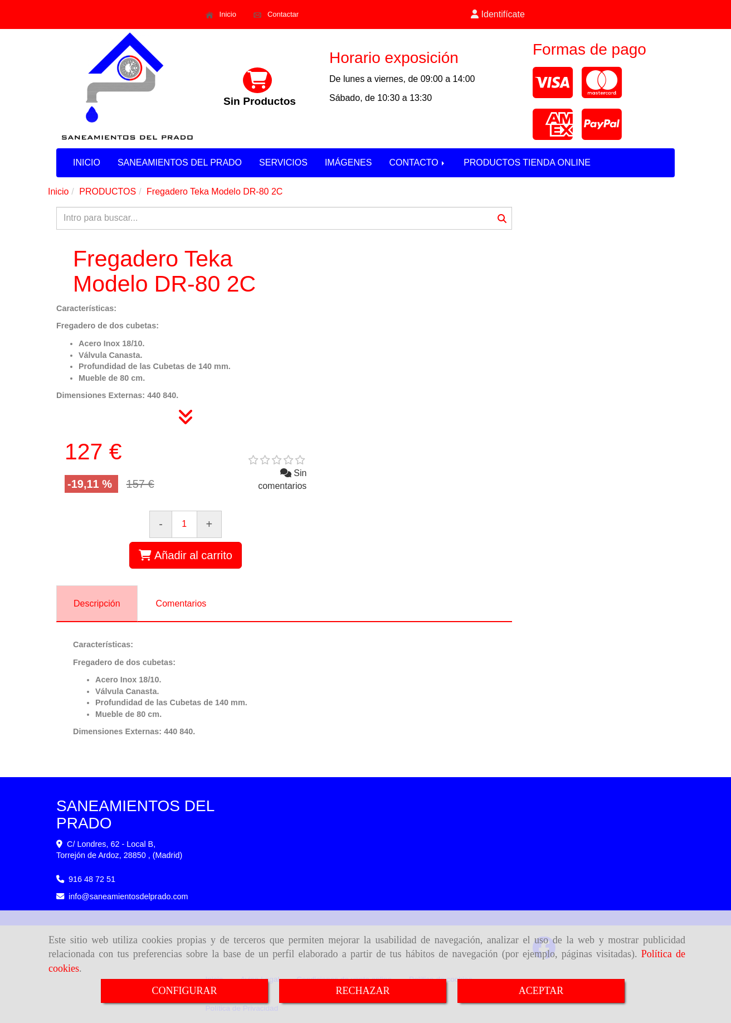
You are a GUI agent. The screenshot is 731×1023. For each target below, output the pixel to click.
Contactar (276, 14)
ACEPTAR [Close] (541, 990)
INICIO (86, 162)
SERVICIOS (283, 162)
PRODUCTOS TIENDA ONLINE (527, 162)
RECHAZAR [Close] (362, 990)
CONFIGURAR (184, 990)
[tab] (97, 603)
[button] (498, 14)
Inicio (221, 14)
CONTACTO (417, 162)
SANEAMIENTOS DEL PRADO (180, 162)
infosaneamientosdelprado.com (128, 896)
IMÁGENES (348, 162)
